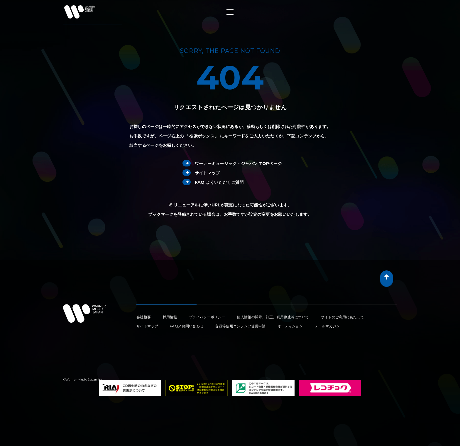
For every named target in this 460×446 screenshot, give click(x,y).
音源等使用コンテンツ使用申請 (240, 326)
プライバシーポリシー (207, 317)
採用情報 (170, 317)
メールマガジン (327, 326)
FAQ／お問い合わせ (186, 326)
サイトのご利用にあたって (342, 317)
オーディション (290, 326)
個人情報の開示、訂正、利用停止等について (273, 317)
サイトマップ (201, 173)
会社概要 (143, 317)
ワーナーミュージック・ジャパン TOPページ (232, 163)
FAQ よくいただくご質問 (213, 182)
